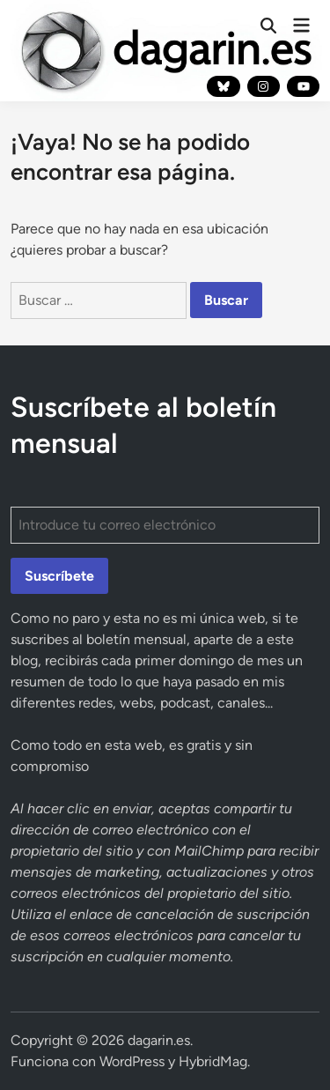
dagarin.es (159, 1040)
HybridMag (213, 1061)
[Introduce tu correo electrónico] (165, 525)
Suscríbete (59, 575)
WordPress (132, 1061)
